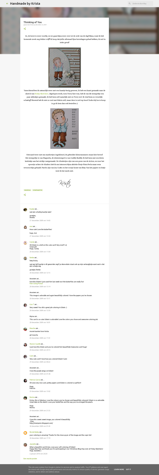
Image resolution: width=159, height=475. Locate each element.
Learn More (119, 469)
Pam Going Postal (36, 283)
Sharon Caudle (35, 344)
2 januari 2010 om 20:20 (38, 454)
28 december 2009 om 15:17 (40, 298)
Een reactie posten (30, 458)
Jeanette (33, 444)
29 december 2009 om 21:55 (40, 410)
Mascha (32, 328)
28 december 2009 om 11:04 (40, 252)
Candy (32, 242)
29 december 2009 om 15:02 (40, 391)
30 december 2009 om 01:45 (40, 426)
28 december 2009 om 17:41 (40, 338)
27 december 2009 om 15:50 (40, 236)
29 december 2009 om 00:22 (40, 362)
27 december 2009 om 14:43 (40, 220)
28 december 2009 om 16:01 (40, 322)
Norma (32, 397)
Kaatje (32, 209)
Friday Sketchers (41, 94)
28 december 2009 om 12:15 (40, 273)
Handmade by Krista (25, 3)
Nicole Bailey (34, 432)
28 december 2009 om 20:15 (40, 350)
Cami (31, 356)
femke (32, 257)
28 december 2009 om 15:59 (40, 310)
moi (31, 226)
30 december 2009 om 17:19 (40, 438)
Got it (128, 469)
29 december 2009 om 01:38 (40, 374)
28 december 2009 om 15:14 (40, 286)
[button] (25, 29)
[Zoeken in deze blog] (142, 3)
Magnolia (27, 190)
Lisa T (32, 304)
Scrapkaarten (37, 190)
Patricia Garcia (35, 380)
